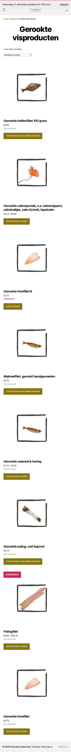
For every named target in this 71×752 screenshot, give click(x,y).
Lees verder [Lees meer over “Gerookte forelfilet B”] (13, 306)
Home (6, 19)
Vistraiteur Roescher (20, 747)
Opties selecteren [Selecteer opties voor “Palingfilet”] (16, 646)
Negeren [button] (64, 4)
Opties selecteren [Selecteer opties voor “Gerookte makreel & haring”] (16, 476)
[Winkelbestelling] (18, 55)
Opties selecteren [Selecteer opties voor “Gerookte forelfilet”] (16, 731)
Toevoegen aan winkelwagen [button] (23, 136)
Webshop (13, 19)
